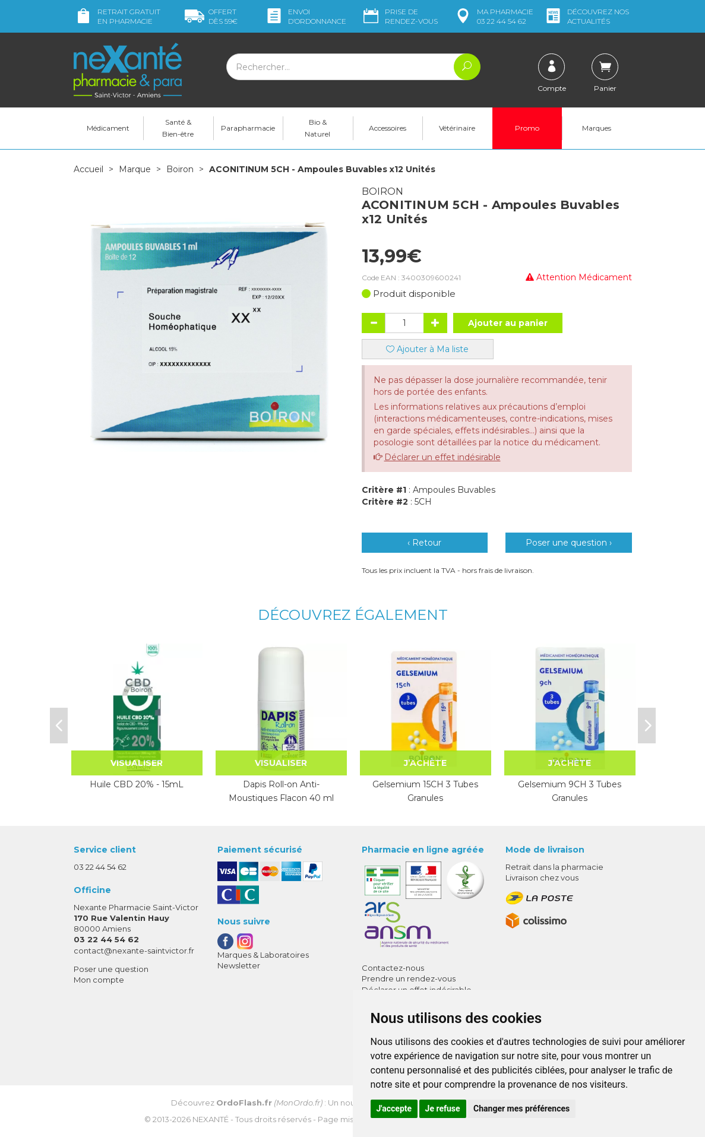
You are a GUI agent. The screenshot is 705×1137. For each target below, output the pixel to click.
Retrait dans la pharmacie (554, 867)
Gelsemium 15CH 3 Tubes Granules (425, 791)
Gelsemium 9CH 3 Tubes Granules (569, 791)
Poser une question (111, 969)
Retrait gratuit (117, 16)
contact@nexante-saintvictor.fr (134, 950)
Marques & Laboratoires (263, 954)
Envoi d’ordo (305, 16)
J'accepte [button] (394, 1108)
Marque (135, 169)
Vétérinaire (457, 127)
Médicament (108, 127)
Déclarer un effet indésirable (442, 457)
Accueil (88, 169)
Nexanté (210, 1119)
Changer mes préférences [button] (521, 1108)
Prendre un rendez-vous (409, 978)
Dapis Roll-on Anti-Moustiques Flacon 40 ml (281, 791)
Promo (527, 127)
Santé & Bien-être (178, 128)
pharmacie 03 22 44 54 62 (493, 16)
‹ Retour (424, 542)
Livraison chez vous (541, 877)
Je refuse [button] (442, 1108)
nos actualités (586, 16)
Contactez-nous (393, 968)
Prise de (399, 16)
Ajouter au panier (508, 323)
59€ (211, 16)
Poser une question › (569, 542)
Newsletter (238, 965)
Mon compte (99, 979)
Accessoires (387, 127)
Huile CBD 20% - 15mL (137, 784)
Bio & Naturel (317, 128)
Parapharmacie (248, 127)
